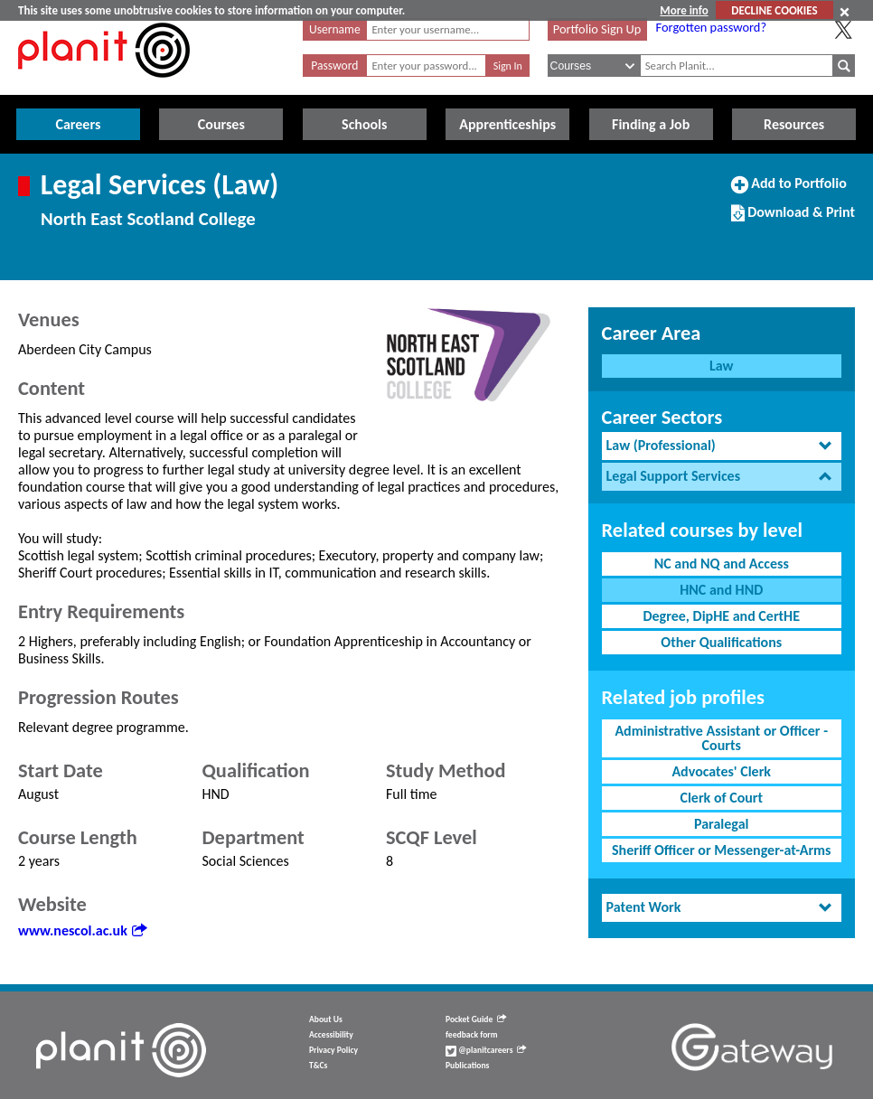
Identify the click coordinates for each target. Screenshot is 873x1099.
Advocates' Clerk (721, 771)
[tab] (721, 446)
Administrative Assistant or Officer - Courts (721, 738)
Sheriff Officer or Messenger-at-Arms (721, 850)
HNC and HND (721, 589)
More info (684, 10)
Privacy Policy (333, 1050)
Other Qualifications (721, 642)
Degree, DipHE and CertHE (721, 616)
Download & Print (793, 219)
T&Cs (318, 1065)
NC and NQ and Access (721, 563)
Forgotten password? (711, 27)
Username (335, 29)
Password (334, 65)
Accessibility (331, 1034)
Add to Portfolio (789, 190)
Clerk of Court (721, 797)
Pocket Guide (476, 1019)
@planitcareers (486, 1050)
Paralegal (721, 823)
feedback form (472, 1034)
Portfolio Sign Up (597, 29)
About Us (326, 1019)
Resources (794, 124)
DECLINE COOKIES (774, 10)
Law (721, 365)
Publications (467, 1065)
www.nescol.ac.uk (82, 930)
